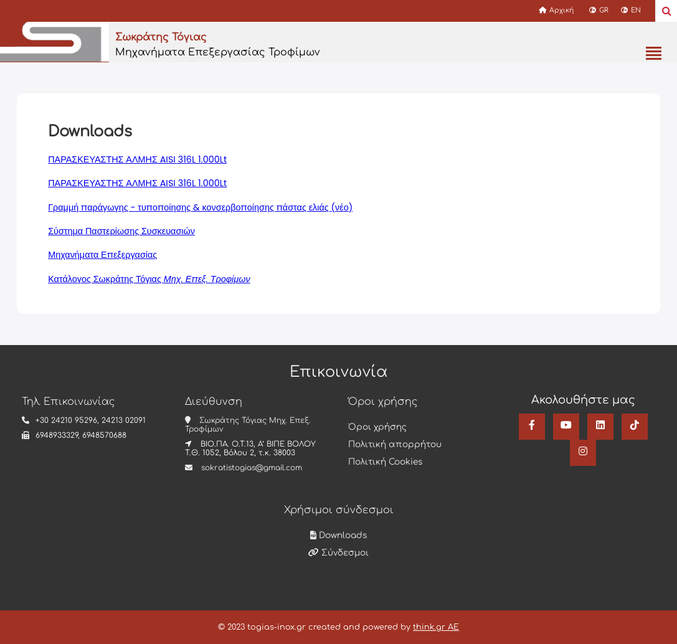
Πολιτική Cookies (385, 461)
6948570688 (104, 435)
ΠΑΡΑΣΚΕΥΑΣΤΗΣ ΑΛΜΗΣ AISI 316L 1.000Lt (137, 159)
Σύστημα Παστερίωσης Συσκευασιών (121, 231)
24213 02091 (124, 420)
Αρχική (556, 10)
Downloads (338, 535)
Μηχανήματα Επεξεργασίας (102, 255)
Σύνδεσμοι (338, 552)
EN (631, 10)
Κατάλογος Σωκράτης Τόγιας (149, 279)
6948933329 (57, 435)
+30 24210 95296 (66, 420)
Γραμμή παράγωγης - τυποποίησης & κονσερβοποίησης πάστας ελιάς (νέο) (200, 207)
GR (598, 10)
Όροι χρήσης (377, 427)
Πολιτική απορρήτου (395, 444)
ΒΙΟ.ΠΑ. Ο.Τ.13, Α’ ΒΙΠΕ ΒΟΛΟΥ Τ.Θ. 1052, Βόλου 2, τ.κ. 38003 (250, 448)
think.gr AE (436, 627)
